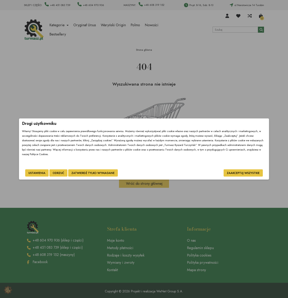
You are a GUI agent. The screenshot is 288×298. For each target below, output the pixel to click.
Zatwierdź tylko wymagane (120, 174)
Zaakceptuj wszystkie (215, 174)
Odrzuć (86, 174)
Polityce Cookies (154, 158)
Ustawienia (64, 174)
